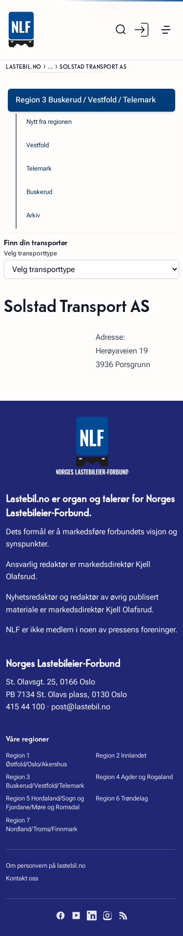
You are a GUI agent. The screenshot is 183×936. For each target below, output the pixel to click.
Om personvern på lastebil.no (45, 865)
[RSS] (123, 915)
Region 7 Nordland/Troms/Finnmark (42, 825)
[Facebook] (60, 915)
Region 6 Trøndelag (122, 798)
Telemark (39, 168)
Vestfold (37, 145)
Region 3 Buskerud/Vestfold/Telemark (45, 781)
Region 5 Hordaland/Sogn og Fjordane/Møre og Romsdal (45, 803)
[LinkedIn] (92, 915)
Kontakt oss (22, 878)
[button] (166, 29)
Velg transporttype (30, 253)
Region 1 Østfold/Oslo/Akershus (36, 760)
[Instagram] (107, 915)
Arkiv (33, 215)
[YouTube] (76, 915)
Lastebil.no (23, 66)
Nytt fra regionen (49, 121)
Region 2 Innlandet (121, 755)
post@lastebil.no (80, 706)
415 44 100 (25, 706)
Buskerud (39, 191)
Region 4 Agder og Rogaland (134, 776)
